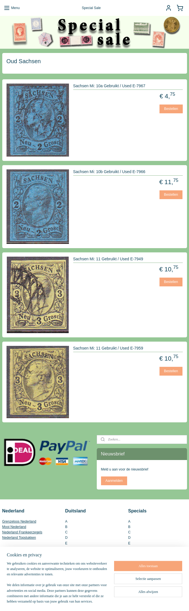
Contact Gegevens (16, 569)
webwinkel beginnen (105, 600)
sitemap (76, 600)
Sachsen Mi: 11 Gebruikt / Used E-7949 (108, 259)
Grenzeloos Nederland (19, 521)
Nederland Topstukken (19, 538)
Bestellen (171, 108)
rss (86, 600)
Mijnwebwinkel (149, 600)
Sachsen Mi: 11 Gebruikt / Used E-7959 (108, 348)
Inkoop (7, 574)
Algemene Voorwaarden (20, 564)
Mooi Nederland (14, 527)
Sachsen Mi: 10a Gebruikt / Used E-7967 (109, 86)
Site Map (9, 580)
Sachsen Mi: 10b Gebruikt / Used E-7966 (109, 171)
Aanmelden (114, 481)
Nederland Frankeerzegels (22, 532)
